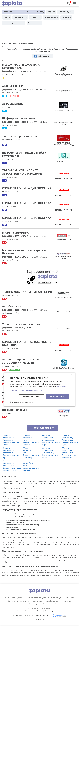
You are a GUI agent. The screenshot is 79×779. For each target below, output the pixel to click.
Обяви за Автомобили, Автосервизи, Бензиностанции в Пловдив (31, 440)
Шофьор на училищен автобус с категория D (24, 154)
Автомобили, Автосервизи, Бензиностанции (23, 12)
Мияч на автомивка (16, 232)
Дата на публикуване (13, 23)
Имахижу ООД (63, 416)
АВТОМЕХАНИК (12, 104)
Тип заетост (19, 17)
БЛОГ (29, 601)
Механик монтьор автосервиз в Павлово (24, 251)
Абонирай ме (44, 56)
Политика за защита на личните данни (45, 598)
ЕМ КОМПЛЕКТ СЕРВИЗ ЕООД (63, 258)
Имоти (19, 611)
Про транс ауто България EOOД (63, 123)
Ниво (6, 17)
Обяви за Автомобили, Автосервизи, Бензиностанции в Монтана (31, 465)
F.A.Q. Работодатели (51, 601)
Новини (59, 611)
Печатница (49, 611)
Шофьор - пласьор (14, 410)
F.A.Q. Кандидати (38, 601)
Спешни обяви (34, 23)
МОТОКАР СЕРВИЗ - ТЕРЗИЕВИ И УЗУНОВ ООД (64, 144)
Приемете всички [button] (57, 397)
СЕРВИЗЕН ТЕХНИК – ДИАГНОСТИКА (26, 188)
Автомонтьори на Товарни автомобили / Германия (20, 361)
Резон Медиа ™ (43, 620)
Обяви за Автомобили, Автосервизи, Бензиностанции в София (11, 440)
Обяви (39, 611)
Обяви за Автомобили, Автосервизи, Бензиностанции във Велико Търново (12, 465)
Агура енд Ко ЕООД (64, 239)
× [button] (71, 375)
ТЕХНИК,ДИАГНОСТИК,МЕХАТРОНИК (27, 292)
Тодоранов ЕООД (63, 329)
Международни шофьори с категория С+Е (21, 66)
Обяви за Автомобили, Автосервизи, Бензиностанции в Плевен (50, 453)
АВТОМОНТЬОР (12, 86)
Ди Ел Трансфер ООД (64, 161)
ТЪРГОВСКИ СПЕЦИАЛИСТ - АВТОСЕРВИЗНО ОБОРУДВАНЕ (22, 172)
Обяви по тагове (48, 604)
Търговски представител (19, 136)
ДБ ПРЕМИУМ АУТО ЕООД (64, 111)
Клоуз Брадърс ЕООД (64, 91)
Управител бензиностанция (21, 324)
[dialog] (39, 389)
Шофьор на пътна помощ (19, 118)
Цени (6, 598)
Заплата (65, 17)
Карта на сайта (23, 604)
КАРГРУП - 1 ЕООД (64, 311)
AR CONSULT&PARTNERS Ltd (63, 368)
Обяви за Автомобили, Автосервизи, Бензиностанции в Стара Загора (31, 453)
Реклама (58, 604)
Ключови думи (65, 12)
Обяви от (34, 17)
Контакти (70, 598)
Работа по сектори (13, 601)
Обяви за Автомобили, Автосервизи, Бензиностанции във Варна (51, 440)
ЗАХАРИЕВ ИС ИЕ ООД (63, 298)
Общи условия (17, 598)
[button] (39, 390)
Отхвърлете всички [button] (31, 397)
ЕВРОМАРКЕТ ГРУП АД (63, 179)
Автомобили (29, 611)
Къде (50, 12)
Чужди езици (50, 17)
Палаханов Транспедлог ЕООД (64, 75)
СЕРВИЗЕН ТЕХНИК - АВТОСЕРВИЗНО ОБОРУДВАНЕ (27, 343)
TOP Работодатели (66, 601)
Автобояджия (11, 306)
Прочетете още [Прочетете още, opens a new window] (62, 386)
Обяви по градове (35, 604)
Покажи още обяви (42, 428)
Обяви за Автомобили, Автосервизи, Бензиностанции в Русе (11, 453)
